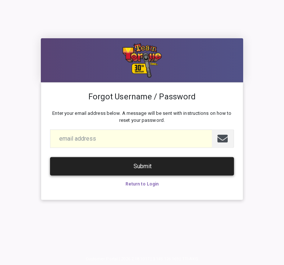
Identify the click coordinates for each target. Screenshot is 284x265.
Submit (143, 166)
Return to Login (142, 184)
